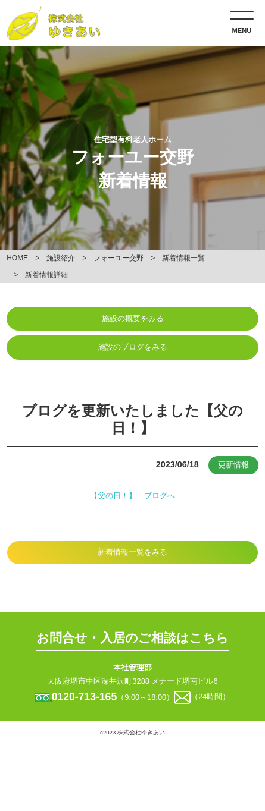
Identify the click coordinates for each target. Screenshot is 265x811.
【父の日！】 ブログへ (132, 495)
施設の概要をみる (133, 318)
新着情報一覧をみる (132, 552)
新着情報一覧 (183, 258)
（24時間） (210, 697)
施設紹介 (60, 258)
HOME (17, 258)
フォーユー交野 (118, 258)
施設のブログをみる (132, 346)
